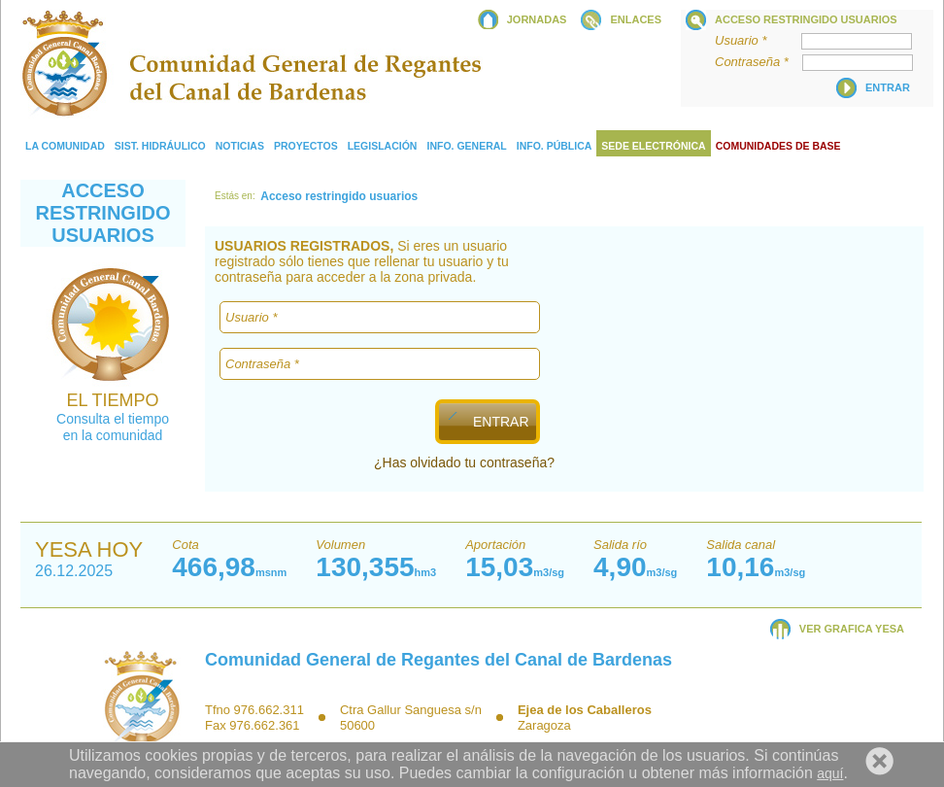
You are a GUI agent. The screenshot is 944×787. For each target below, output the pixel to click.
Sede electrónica (653, 146)
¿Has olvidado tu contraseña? (464, 462)
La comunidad (65, 146)
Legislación (383, 146)
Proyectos (306, 146)
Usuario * (756, 40)
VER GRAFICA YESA (851, 628)
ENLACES (635, 19)
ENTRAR (499, 421)
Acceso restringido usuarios (806, 19)
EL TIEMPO (112, 400)
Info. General (466, 146)
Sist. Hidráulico (160, 146)
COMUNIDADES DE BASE (778, 146)
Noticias (240, 146)
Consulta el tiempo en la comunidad (112, 427)
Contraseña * (757, 61)
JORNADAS (537, 19)
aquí (830, 773)
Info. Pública (554, 146)
